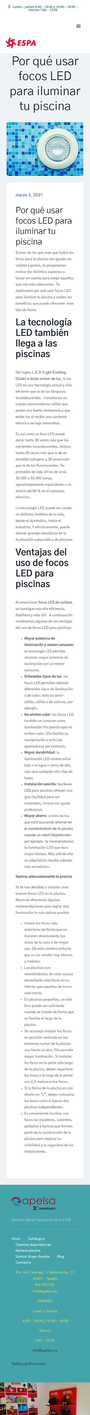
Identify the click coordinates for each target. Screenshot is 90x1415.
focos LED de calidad (55, 602)
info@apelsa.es (45, 1350)
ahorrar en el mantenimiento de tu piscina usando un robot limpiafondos (48, 829)
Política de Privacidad (29, 1364)
